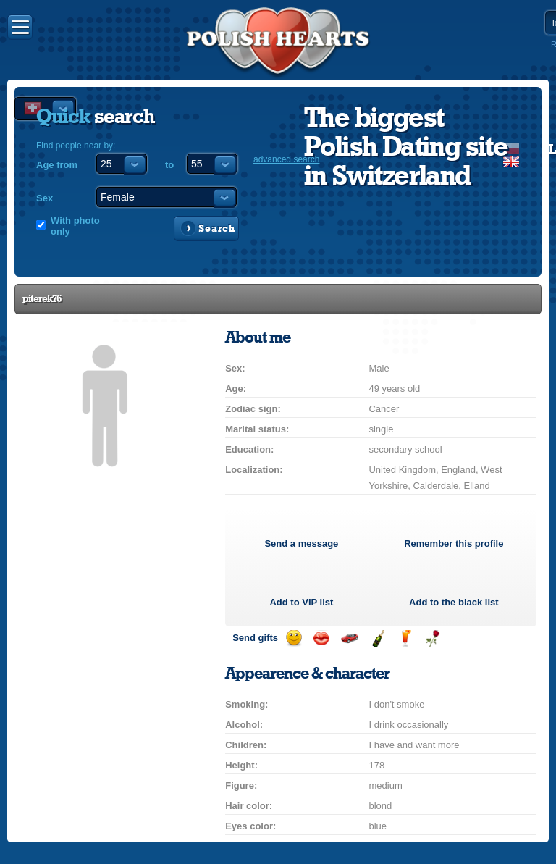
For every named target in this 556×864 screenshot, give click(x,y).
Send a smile (293, 638)
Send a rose (432, 638)
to (169, 164)
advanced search (286, 159)
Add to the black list (454, 602)
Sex (44, 198)
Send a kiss (321, 638)
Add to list (301, 602)
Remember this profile (453, 543)
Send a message (301, 543)
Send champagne (377, 638)
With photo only (75, 226)
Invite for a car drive (349, 638)
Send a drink (405, 638)
